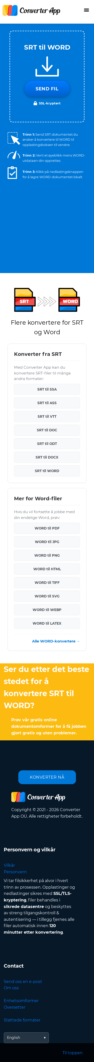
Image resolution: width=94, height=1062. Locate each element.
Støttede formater (22, 1020)
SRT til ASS (47, 403)
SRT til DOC (47, 430)
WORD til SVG (47, 596)
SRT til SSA (47, 389)
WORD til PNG (47, 555)
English (13, 1037)
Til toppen (72, 1052)
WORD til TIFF (47, 583)
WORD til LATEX (47, 623)
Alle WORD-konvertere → (56, 641)
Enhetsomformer (21, 1000)
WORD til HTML (47, 569)
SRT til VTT (47, 416)
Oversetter (14, 1007)
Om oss (11, 987)
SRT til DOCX (47, 457)
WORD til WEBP (47, 610)
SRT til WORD (47, 471)
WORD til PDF (47, 528)
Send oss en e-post (23, 981)
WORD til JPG (47, 542)
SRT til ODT (47, 444)
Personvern (15, 871)
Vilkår (9, 865)
